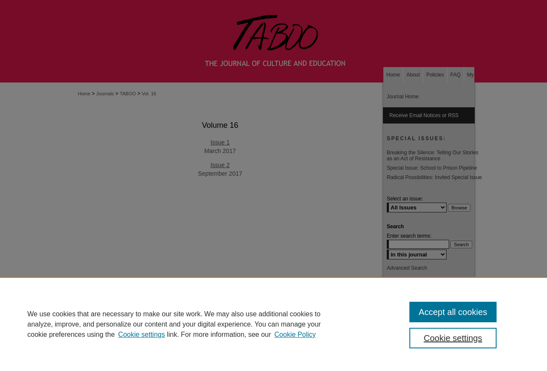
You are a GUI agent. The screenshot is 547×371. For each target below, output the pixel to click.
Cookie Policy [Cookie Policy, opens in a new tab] (295, 334)
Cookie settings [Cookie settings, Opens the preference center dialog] (453, 338)
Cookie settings (141, 334)
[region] (273, 324)
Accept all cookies (453, 312)
